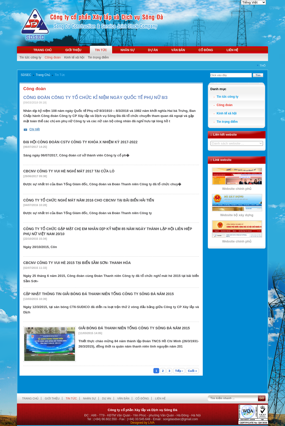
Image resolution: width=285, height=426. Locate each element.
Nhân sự (127, 50)
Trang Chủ (43, 75)
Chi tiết (34, 129)
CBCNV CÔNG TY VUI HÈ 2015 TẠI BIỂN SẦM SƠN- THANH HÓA (77, 263)
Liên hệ (232, 50)
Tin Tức (60, 75)
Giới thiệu (73, 50)
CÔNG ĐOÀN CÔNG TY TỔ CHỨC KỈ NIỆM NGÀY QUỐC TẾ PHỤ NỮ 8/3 (95, 97)
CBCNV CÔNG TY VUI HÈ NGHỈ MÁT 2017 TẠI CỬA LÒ (68, 171)
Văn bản (178, 50)
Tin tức (101, 50)
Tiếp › (179, 370)
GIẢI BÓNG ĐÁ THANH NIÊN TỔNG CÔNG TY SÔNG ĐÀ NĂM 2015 (134, 328)
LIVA (151, 422)
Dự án (153, 50)
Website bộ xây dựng (236, 215)
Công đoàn (53, 57)
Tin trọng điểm (98, 57)
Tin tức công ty (30, 57)
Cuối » (192, 370)
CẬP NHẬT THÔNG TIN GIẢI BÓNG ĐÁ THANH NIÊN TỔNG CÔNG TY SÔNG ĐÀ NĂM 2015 (98, 294)
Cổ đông (205, 50)
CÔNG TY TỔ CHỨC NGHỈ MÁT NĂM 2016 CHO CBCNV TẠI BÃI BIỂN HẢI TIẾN (88, 200)
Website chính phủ (236, 189)
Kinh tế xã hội (74, 57)
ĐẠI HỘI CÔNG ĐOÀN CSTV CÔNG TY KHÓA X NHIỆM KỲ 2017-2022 (80, 142)
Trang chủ (42, 50)
